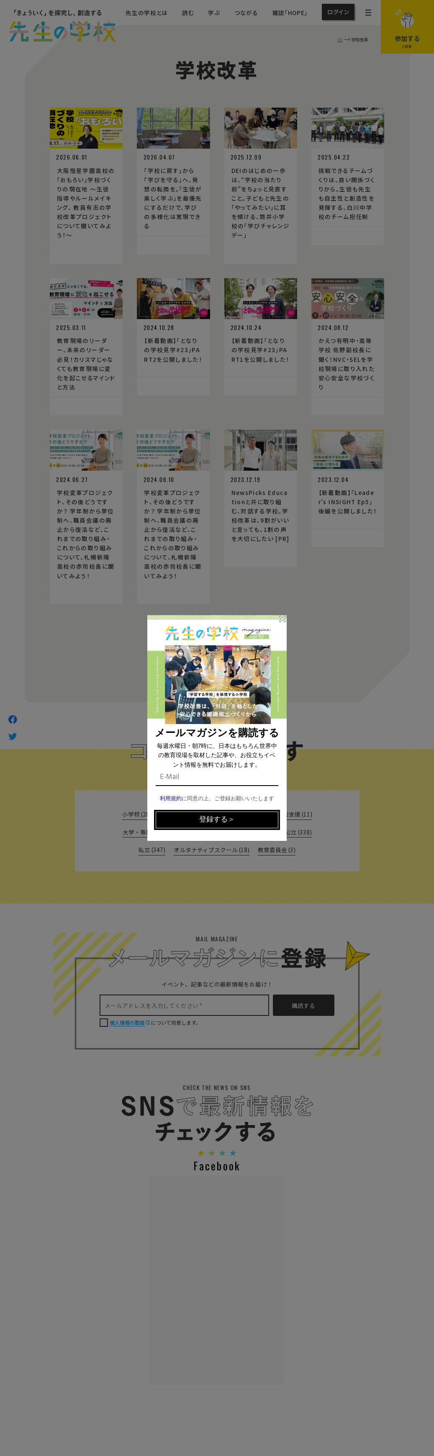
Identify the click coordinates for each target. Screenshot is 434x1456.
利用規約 (171, 798)
